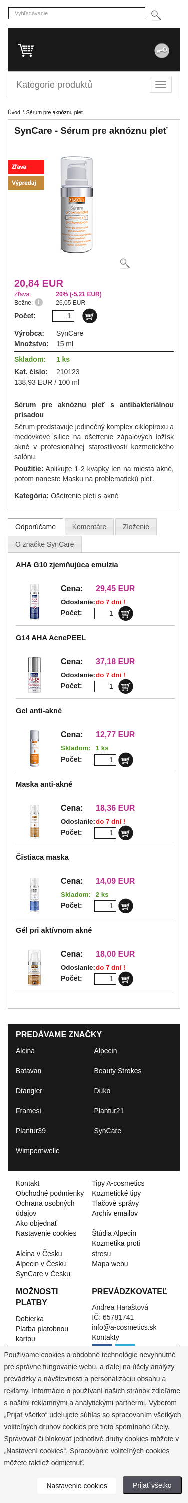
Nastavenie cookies (46, 1233)
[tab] (35, 526)
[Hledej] (155, 15)
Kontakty (105, 1337)
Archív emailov (115, 1213)
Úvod (14, 112)
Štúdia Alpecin (114, 1233)
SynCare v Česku (43, 1274)
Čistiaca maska (42, 857)
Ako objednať (36, 1223)
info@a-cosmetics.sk (124, 1327)
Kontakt (27, 1183)
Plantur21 (109, 1111)
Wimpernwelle (38, 1151)
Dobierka (30, 1319)
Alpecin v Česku (41, 1264)
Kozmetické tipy (116, 1193)
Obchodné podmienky (50, 1193)
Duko (102, 1091)
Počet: (71, 613)
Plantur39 (31, 1131)
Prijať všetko (152, 1485)
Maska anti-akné (44, 784)
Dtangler (29, 1091)
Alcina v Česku (39, 1253)
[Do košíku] (89, 315)
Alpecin (105, 1051)
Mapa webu (110, 1264)
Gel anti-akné (39, 711)
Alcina (25, 1051)
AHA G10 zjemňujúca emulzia (67, 565)
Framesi (28, 1111)
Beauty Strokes (118, 1071)
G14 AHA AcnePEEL (51, 638)
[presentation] (35, 527)
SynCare (107, 1131)
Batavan (28, 1071)
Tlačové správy (115, 1203)
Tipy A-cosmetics (118, 1183)
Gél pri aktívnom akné (54, 930)
